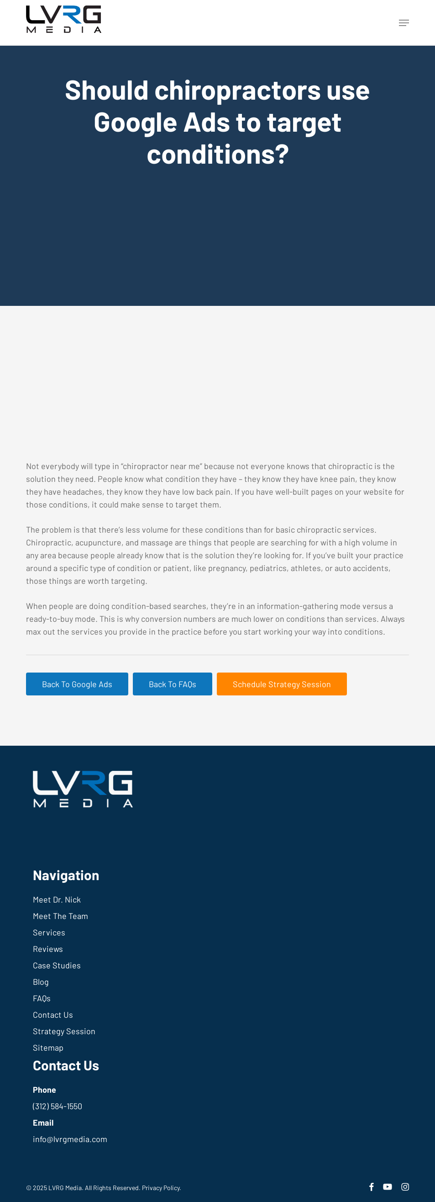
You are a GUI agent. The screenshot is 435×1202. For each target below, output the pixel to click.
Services (49, 932)
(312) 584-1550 (57, 1106)
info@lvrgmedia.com (70, 1139)
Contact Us (53, 1015)
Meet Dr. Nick (57, 899)
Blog (41, 982)
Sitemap (48, 1047)
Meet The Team (60, 916)
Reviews (48, 949)
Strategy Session (64, 1031)
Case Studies (57, 965)
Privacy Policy (160, 1187)
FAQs (42, 998)
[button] (404, 22)
